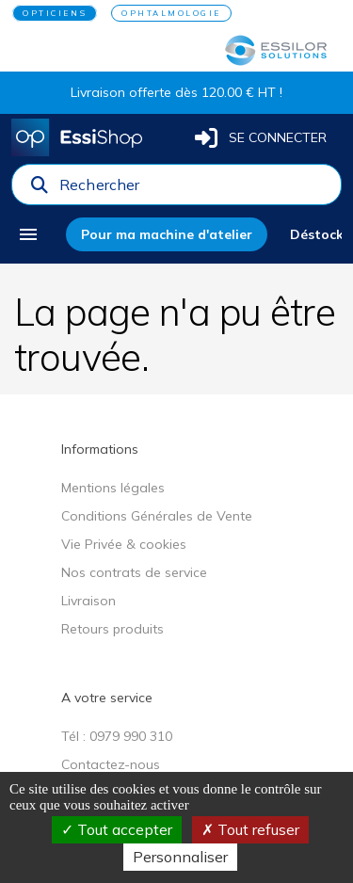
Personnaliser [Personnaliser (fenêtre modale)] (180, 856)
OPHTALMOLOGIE (171, 13)
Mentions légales (113, 487)
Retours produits (112, 628)
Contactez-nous (110, 764)
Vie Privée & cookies (123, 544)
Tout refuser (250, 829)
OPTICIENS (55, 13)
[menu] (34, 234)
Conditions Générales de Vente (156, 515)
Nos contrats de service (134, 572)
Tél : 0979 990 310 (116, 736)
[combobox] (194, 189)
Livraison (88, 600)
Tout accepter (116, 829)
